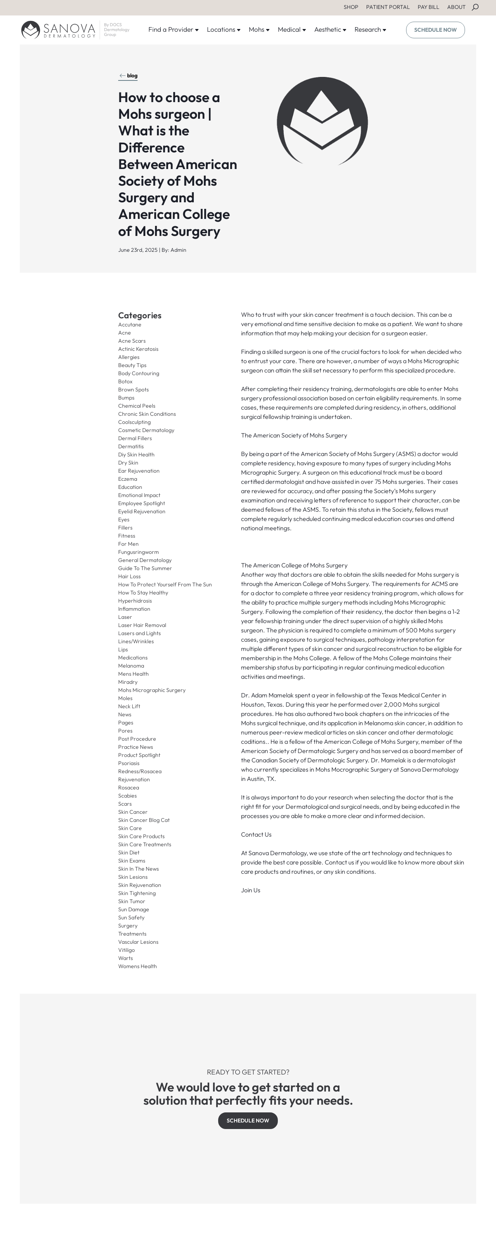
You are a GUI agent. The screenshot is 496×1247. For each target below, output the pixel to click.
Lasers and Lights (139, 633)
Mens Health (133, 673)
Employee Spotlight (141, 503)
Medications (133, 657)
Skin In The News (138, 868)
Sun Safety (131, 917)
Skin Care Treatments (144, 844)
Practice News (135, 746)
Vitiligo (126, 949)
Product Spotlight (139, 755)
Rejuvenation (134, 779)
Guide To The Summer (145, 568)
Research (371, 29)
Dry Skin (128, 462)
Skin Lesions (133, 876)
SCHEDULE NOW (435, 29)
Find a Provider (173, 29)
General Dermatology (145, 560)
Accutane (129, 324)
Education (130, 486)
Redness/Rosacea (140, 771)
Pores (125, 730)
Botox (125, 381)
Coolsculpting (134, 422)
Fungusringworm (138, 551)
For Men (128, 543)
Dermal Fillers (135, 438)
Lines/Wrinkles (136, 641)
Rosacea (128, 787)
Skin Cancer (133, 811)
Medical (292, 29)
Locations (224, 29)
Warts (125, 958)
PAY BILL (428, 6)
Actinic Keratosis (138, 348)
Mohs (259, 29)
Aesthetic (330, 29)
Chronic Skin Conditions (147, 413)
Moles (125, 698)
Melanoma (131, 665)
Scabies (127, 795)
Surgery (128, 925)
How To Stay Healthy (143, 592)
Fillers (125, 527)
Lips (123, 649)
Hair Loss (129, 576)
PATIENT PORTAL (388, 6)
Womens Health (137, 966)
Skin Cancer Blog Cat (144, 820)
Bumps (126, 397)
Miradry (128, 681)
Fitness (126, 535)
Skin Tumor (131, 901)
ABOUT (456, 6)
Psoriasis (129, 763)
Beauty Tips (132, 365)
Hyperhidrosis (135, 600)
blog (128, 75)
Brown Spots (133, 389)
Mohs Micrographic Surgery (152, 690)
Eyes (123, 519)
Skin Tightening (137, 893)
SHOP (351, 6)
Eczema (127, 478)
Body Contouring (138, 373)
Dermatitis (131, 446)
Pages (125, 722)
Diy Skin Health (136, 454)
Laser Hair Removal (142, 625)
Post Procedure (137, 738)
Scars (125, 803)
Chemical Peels (136, 405)
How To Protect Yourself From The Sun (165, 584)
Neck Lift (129, 706)
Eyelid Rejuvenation (141, 511)
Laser (125, 616)
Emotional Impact (139, 495)
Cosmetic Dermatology (146, 430)
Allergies (129, 357)
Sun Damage (133, 909)
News (124, 714)
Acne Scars (132, 340)
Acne (124, 332)
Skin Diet (129, 852)
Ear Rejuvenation (139, 470)
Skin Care (130, 828)
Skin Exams (131, 860)
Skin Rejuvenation (139, 884)
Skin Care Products (141, 836)
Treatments (132, 933)
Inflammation (134, 608)
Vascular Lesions (138, 941)
